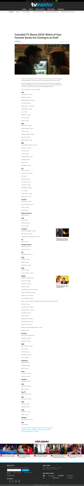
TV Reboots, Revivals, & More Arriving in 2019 (62, 286)
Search (28, 0)
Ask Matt (18, 11)
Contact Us (60, 467)
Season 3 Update (68, 11)
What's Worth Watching (18, 472)
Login (56, 0)
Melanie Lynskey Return (52, 11)
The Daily (9, 472)
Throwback (60, 9)
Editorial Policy (54, 467)
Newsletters (45, 0)
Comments (67, 41)
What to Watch (40, 9)
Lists (49, 0)
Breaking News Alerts (28, 472)
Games (35, 0)
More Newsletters (10, 475)
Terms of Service (50, 469)
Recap (26, 11)
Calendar (39, 0)
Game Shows (51, 9)
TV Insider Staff (17, 41)
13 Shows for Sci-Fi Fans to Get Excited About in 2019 (62, 239)
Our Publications (48, 473)
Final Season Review (38, 11)
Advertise (48, 467)
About (44, 467)
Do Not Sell (56, 469)
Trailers (52, 0)
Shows (24, 9)
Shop (32, 0)
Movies (31, 9)
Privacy (44, 469)
